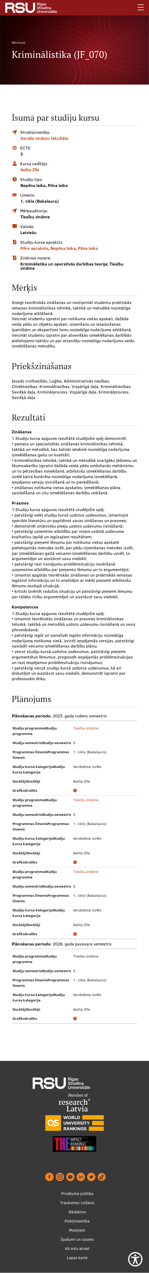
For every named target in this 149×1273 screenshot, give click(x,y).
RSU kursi (18, 42)
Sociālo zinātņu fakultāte (44, 138)
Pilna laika (88, 248)
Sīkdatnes (77, 1212)
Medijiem (77, 1230)
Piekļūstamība (77, 1221)
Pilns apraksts (34, 248)
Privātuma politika (77, 1193)
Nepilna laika (63, 248)
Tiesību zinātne (85, 728)
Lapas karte (77, 1257)
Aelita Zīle (29, 170)
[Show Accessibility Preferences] (135, 1259)
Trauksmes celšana (77, 1202)
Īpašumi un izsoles (77, 1239)
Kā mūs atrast (77, 1248)
